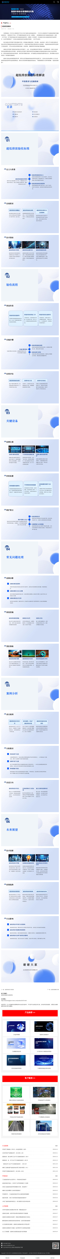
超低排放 (10, 995)
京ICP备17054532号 (33, 1253)
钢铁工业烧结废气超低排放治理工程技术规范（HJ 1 (30, 1167)
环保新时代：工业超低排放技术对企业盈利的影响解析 (30, 1194)
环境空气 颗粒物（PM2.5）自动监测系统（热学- (30, 1149)
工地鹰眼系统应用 (16, 1051)
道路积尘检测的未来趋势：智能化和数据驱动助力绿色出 (30, 1217)
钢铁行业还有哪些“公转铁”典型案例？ (30, 1190)
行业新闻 (37, 1257)
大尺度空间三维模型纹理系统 (44, 1051)
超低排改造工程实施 (9, 989)
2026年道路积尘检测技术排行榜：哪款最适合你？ (30, 1210)
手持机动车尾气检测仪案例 (16, 1117)
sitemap (43, 1253)
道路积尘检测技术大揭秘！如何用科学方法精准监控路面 (30, 1228)
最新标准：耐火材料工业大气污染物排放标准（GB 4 (30, 1156)
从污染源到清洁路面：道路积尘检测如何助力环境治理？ (30, 1224)
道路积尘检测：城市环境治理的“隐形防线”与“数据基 (30, 1213)
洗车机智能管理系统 (16, 1068)
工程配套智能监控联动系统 (44, 1068)
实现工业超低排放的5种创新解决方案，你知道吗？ (30, 1187)
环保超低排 (22, 1257)
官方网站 (48, 1253)
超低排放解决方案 (55, 989)
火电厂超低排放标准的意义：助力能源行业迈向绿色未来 (30, 1201)
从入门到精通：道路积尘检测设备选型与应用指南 (30, 1231)
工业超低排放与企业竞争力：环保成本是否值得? (30, 1179)
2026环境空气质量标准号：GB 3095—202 (30, 1153)
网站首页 (7, 1257)
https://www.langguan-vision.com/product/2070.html (14, 1000)
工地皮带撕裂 (16, 1034)
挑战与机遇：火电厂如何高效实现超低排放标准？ (30, 1198)
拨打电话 (52, 1257)
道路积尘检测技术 (44, 1034)
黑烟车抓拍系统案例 (16, 1134)
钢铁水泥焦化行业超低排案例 (16, 1100)
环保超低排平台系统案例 (44, 1100)
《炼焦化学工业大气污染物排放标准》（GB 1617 (30, 1164)
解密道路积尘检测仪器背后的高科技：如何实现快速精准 (30, 1220)
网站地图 (40, 1253)
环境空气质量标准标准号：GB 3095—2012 (30, 1171)
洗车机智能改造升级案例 (44, 1134)
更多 (56, 1145)
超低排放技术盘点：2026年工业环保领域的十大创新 (30, 1183)
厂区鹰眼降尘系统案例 (44, 1117)
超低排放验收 (4, 995)
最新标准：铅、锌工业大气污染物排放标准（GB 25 (30, 1160)
